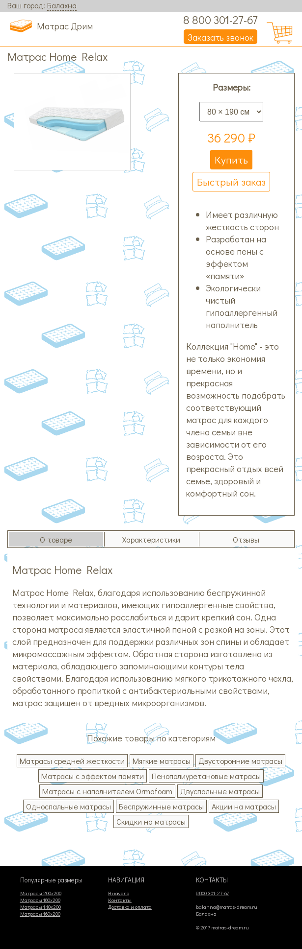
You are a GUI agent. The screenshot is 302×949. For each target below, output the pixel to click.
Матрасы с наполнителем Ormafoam (107, 791)
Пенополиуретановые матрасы (206, 776)
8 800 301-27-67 (220, 19)
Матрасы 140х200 (40, 906)
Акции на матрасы (244, 806)
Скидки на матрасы (151, 821)
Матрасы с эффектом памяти (92, 776)
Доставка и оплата (130, 906)
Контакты (120, 900)
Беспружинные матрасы (161, 806)
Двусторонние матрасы (240, 761)
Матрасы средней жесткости (72, 761)
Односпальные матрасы (68, 806)
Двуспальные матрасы (220, 791)
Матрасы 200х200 (40, 893)
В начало (118, 893)
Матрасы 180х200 (40, 900)
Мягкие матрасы (162, 761)
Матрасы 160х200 (40, 913)
